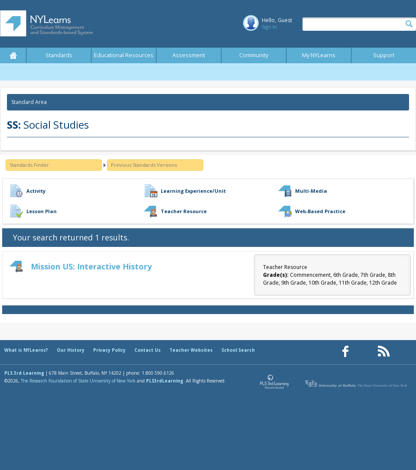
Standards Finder (29, 165)
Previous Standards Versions (144, 165)
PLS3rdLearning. (165, 381)
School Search (238, 350)
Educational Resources (123, 55)
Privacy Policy (109, 350)
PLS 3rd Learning (24, 373)
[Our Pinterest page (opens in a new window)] (364, 352)
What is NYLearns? (26, 350)
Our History (70, 350)
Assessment (188, 55)
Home (13, 55)
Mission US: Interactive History (91, 266)
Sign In (269, 26)
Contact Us (147, 350)
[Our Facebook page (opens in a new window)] (345, 352)
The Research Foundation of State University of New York (78, 381)
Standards (59, 55)
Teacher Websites (191, 350)
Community (253, 55)
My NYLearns (318, 55)
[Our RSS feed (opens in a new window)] (383, 352)
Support (383, 55)
